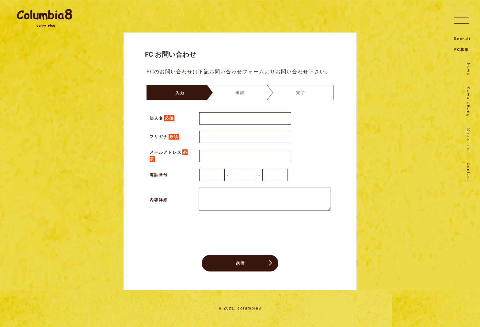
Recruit (462, 39)
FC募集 (461, 50)
